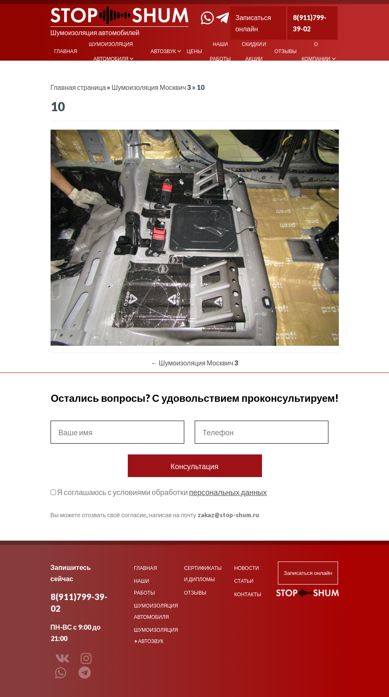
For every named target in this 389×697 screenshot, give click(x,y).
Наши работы (220, 51)
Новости (246, 568)
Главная (65, 51)
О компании (316, 51)
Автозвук (163, 51)
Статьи (244, 581)
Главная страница (78, 87)
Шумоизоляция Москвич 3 (151, 87)
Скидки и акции (254, 51)
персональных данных (228, 492)
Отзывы (286, 51)
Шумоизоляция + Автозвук (152, 635)
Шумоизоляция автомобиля (111, 51)
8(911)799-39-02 (309, 23)
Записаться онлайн (253, 23)
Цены (194, 51)
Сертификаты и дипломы (202, 573)
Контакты (248, 594)
